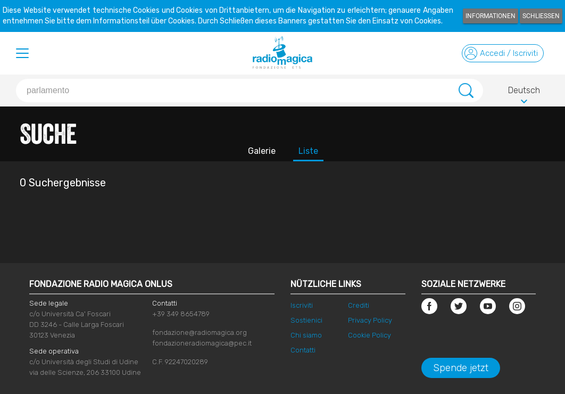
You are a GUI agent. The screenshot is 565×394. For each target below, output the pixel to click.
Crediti (358, 305)
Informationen (491, 16)
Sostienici (306, 320)
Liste (308, 151)
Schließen (541, 16)
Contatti (302, 350)
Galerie (262, 151)
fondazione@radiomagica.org (199, 332)
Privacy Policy (370, 320)
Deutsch (524, 92)
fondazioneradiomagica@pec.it (202, 343)
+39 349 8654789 (181, 314)
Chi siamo (306, 335)
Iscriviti (301, 305)
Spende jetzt (460, 368)
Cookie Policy (369, 335)
